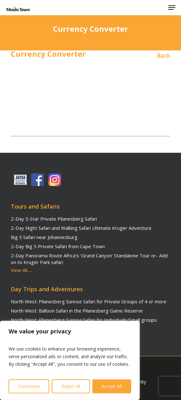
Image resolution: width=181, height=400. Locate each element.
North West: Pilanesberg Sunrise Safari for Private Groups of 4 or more (88, 301)
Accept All (112, 386)
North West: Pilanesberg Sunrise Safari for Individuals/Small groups (84, 320)
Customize (29, 386)
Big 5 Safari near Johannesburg (44, 237)
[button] (171, 7)
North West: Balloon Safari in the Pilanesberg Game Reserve (77, 310)
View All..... (21, 270)
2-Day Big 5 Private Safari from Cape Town (58, 246)
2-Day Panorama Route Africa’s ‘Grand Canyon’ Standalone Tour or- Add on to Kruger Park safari (89, 258)
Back (163, 55)
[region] (70, 360)
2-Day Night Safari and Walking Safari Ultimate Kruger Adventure (81, 228)
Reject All (70, 386)
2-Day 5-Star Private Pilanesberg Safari (54, 219)
